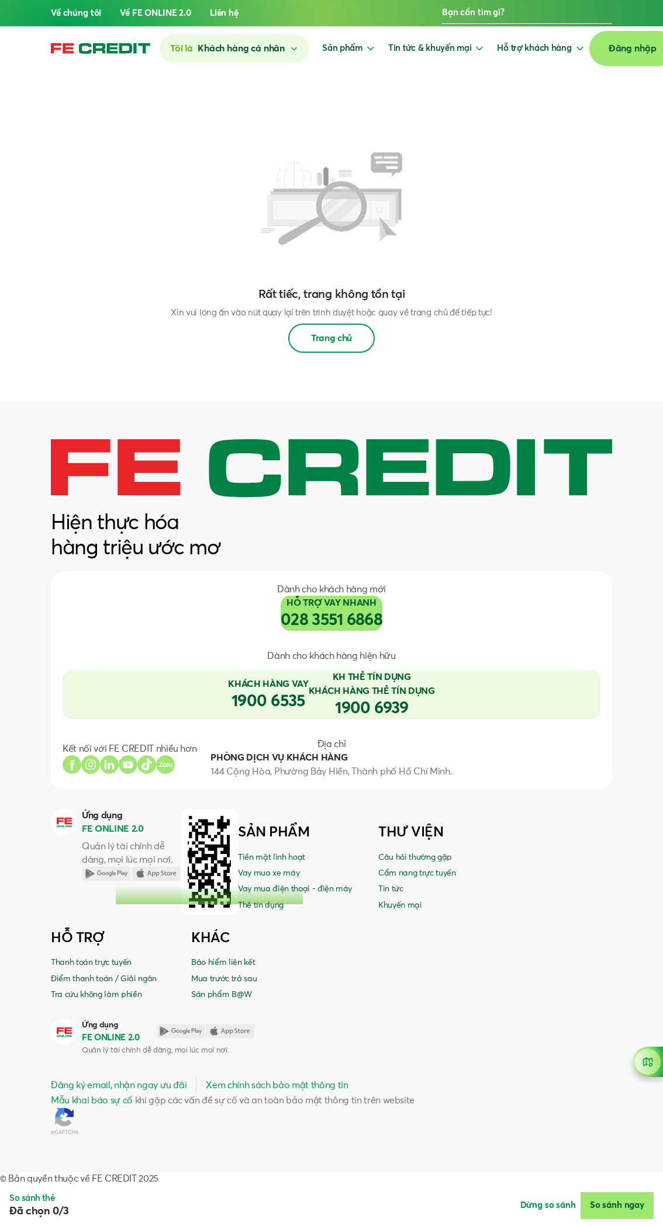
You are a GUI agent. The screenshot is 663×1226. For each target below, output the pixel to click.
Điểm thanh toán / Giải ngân (104, 979)
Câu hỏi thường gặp (415, 857)
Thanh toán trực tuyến (91, 962)
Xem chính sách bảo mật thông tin (277, 1085)
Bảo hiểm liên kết (223, 962)
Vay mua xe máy (268, 873)
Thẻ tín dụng (261, 905)
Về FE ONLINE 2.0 (155, 13)
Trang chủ (331, 338)
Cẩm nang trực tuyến (417, 873)
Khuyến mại (400, 905)
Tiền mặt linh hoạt (271, 857)
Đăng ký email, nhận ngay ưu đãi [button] (119, 1085)
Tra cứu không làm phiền (96, 995)
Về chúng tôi (76, 13)
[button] (607, 13)
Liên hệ (224, 13)
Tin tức (390, 889)
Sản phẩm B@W (221, 995)
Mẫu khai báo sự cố (92, 1100)
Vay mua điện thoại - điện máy (295, 889)
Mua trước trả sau (224, 979)
